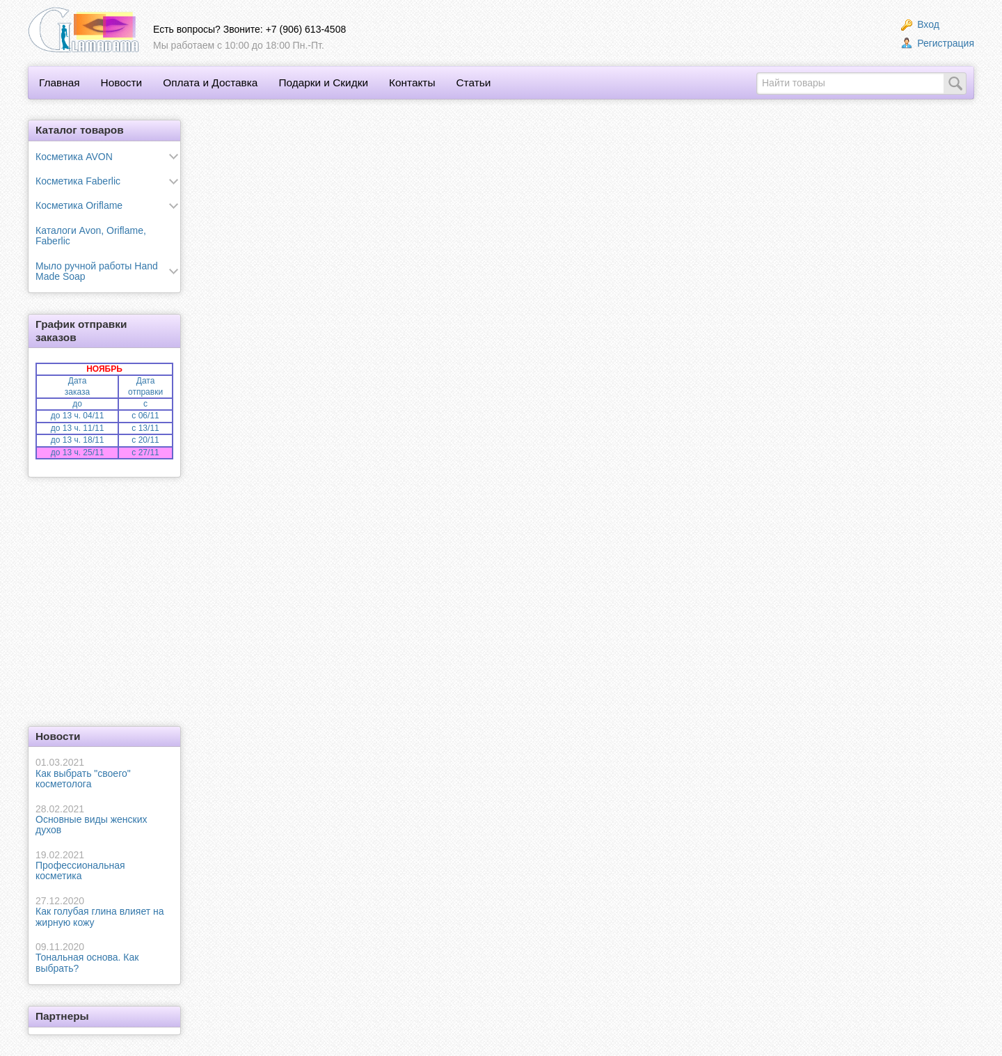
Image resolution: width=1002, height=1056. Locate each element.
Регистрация (937, 43)
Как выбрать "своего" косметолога (104, 773)
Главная (59, 82)
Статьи (473, 82)
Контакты (412, 82)
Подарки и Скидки (323, 82)
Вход (920, 24)
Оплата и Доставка (210, 82)
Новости (122, 82)
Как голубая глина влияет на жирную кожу (104, 911)
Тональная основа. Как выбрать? (104, 957)
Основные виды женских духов (104, 819)
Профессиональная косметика (104, 865)
